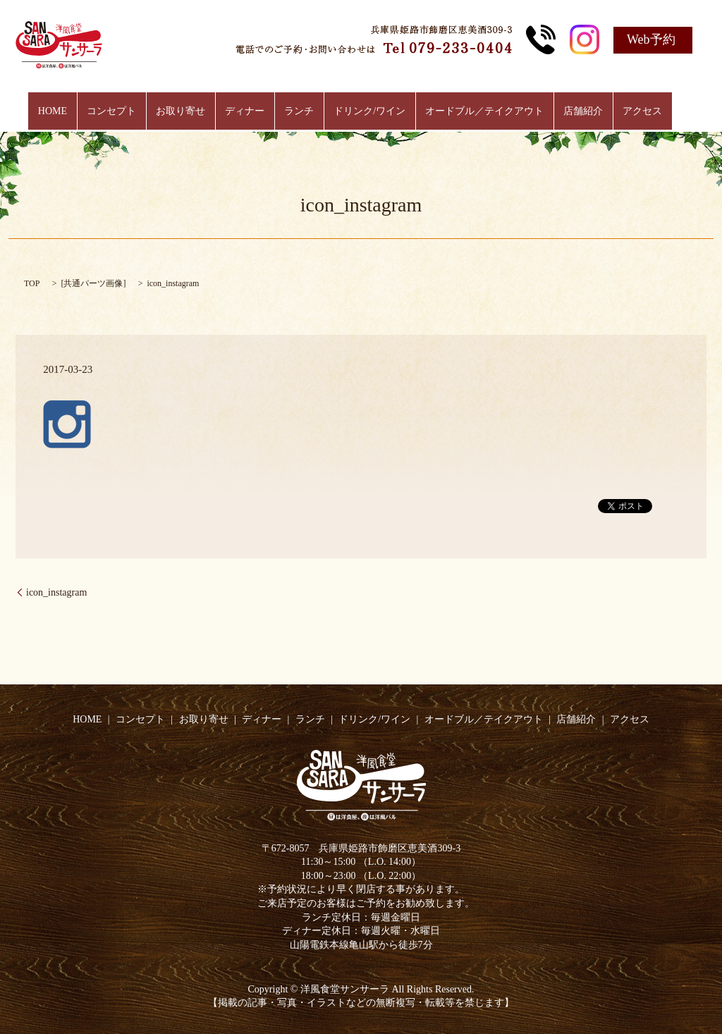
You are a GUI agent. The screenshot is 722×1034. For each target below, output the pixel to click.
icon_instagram (56, 592)
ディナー (250, 111)
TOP (31, 283)
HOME (73, 111)
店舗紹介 (567, 111)
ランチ (299, 111)
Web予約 (651, 39)
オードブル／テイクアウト (474, 111)
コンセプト (127, 111)
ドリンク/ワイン (364, 111)
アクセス (621, 111)
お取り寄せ (191, 111)
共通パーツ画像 (93, 283)
